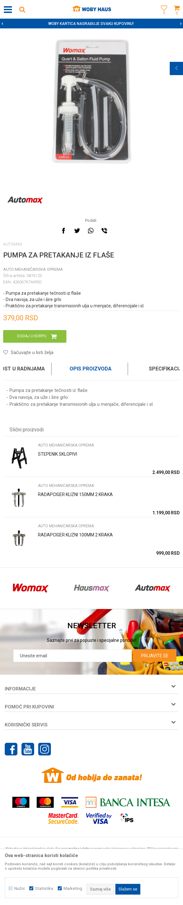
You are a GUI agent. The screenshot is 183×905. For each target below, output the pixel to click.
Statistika (44, 888)
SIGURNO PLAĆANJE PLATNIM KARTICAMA (90, 23)
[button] (22, 9)
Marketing (73, 888)
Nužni (19, 888)
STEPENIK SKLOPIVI (57, 454)
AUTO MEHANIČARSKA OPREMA (33, 269)
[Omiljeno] (162, 16)
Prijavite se (154, 655)
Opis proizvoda (91, 369)
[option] (91, 23)
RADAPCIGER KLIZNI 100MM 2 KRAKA (75, 534)
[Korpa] (176, 16)
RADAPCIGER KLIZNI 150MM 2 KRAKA (75, 494)
